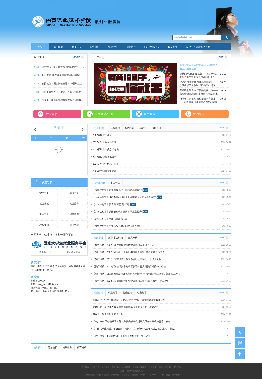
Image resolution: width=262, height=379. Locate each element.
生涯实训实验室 (151, 46)
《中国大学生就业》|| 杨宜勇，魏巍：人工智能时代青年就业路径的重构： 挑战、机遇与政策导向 (136, 328)
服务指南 (172, 46)
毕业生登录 (45, 252)
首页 (40, 46)
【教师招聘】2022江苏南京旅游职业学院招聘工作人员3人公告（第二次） (130, 280)
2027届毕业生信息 (101, 135)
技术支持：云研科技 (171, 374)
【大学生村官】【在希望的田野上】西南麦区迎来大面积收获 (123, 197)
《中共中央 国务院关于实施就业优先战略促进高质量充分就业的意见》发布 (130, 321)
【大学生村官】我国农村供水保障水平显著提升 (116, 211)
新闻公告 (76, 46)
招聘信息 (94, 46)
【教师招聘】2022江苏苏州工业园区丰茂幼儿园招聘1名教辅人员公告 (128, 252)
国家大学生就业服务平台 (197, 46)
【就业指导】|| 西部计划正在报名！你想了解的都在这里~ (121, 335)
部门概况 (58, 46)
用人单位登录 (73, 252)
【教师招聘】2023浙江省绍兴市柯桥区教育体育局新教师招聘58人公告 (128, 266)
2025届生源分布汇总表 (103, 171)
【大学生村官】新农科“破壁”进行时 (110, 204)
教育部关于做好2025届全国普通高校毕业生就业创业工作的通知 (125, 307)
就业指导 (112, 46)
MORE (79, 57)
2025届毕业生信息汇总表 (105, 163)
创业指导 (131, 46)
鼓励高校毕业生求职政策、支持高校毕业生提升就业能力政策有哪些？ (128, 300)
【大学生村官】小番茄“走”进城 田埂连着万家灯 (116, 226)
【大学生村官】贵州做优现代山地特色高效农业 (116, 190)
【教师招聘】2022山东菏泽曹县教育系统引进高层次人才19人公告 (126, 259)
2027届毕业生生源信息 (103, 142)
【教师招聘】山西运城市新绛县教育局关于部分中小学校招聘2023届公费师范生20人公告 (136, 273)
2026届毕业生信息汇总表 (105, 149)
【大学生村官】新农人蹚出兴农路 (109, 218)
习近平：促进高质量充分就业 (107, 314)
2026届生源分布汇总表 (103, 156)
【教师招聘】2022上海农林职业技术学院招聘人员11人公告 (122, 245)
